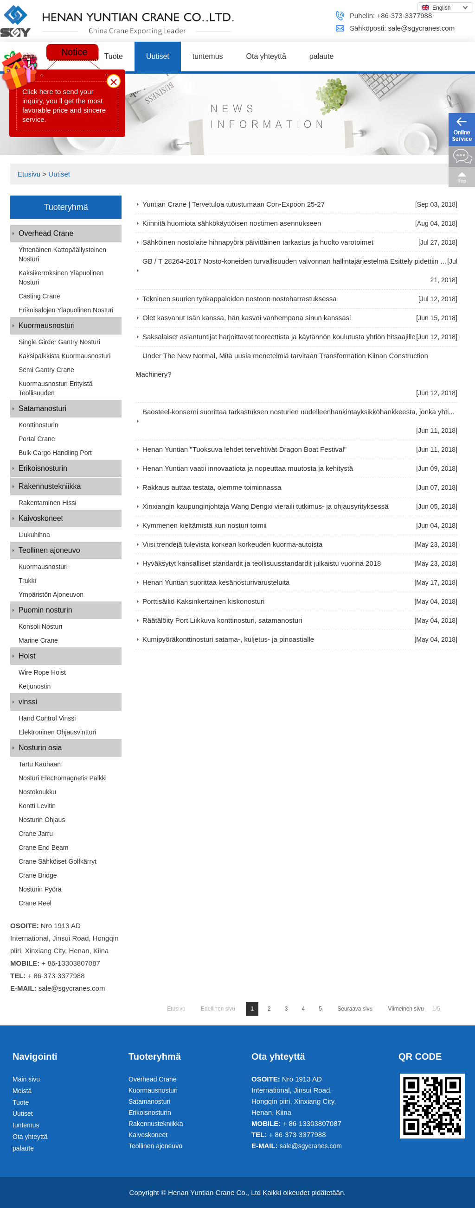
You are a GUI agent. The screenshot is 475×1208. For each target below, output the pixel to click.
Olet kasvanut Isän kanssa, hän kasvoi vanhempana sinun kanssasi (246, 318)
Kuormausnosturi (47, 325)
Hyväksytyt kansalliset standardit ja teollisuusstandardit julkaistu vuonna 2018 (261, 563)
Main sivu (26, 1079)
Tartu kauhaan (40, 764)
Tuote (113, 56)
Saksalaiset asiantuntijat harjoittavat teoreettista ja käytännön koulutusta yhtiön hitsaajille (279, 337)
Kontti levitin (37, 806)
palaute (321, 56)
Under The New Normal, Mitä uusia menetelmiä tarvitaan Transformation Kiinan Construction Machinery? (281, 365)
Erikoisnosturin (43, 468)
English (436, 8)
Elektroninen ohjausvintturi (57, 732)
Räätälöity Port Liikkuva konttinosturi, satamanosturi (222, 620)
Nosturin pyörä (40, 889)
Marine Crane (38, 640)
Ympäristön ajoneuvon (51, 594)
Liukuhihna (34, 534)
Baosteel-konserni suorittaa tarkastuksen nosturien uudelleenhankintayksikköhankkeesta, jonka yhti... (298, 412)
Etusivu (29, 174)
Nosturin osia (40, 748)
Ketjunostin (35, 686)
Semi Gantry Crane (46, 369)
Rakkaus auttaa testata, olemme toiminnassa (211, 487)
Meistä (22, 1090)
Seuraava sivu (354, 1009)
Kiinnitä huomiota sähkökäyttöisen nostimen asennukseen (231, 223)
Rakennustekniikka (50, 486)
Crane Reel (35, 903)
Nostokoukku (37, 792)
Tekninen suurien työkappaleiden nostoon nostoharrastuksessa (239, 299)
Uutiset (157, 56)
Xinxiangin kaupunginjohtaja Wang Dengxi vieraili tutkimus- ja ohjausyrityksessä (265, 506)
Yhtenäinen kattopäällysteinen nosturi (62, 254)
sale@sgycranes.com (421, 28)
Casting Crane (39, 296)
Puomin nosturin (45, 610)
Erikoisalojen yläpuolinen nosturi (66, 310)
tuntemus (208, 56)
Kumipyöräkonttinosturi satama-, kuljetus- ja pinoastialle (228, 639)
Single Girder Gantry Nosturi (59, 342)
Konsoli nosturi (40, 626)
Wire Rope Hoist (42, 672)
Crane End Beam (43, 847)
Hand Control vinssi (47, 718)
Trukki (27, 580)
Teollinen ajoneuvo (49, 550)
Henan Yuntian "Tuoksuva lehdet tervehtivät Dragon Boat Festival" (244, 449)
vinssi (28, 702)
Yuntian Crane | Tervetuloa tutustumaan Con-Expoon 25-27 (233, 204)
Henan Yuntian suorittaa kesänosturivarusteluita (215, 582)
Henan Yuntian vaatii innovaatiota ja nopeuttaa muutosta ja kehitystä (247, 468)
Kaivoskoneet (41, 518)
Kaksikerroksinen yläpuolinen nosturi (61, 277)
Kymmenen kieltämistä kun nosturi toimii (204, 525)
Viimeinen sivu (406, 1009)
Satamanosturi (42, 408)
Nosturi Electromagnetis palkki (63, 778)
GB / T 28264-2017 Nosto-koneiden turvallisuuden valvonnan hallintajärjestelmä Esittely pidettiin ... (294, 261)
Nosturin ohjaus (42, 819)
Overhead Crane (46, 233)
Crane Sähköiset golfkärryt (57, 861)
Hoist (27, 656)
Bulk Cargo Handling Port (55, 452)
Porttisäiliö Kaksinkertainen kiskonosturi (203, 601)
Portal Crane (37, 439)
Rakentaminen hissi (48, 502)
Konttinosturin (38, 425)
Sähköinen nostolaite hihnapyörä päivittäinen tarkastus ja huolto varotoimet (257, 242)
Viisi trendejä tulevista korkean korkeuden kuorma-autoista (232, 544)
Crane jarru (36, 833)
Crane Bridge (38, 875)
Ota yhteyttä (266, 56)
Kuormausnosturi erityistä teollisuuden (56, 388)
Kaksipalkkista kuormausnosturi (64, 356)
